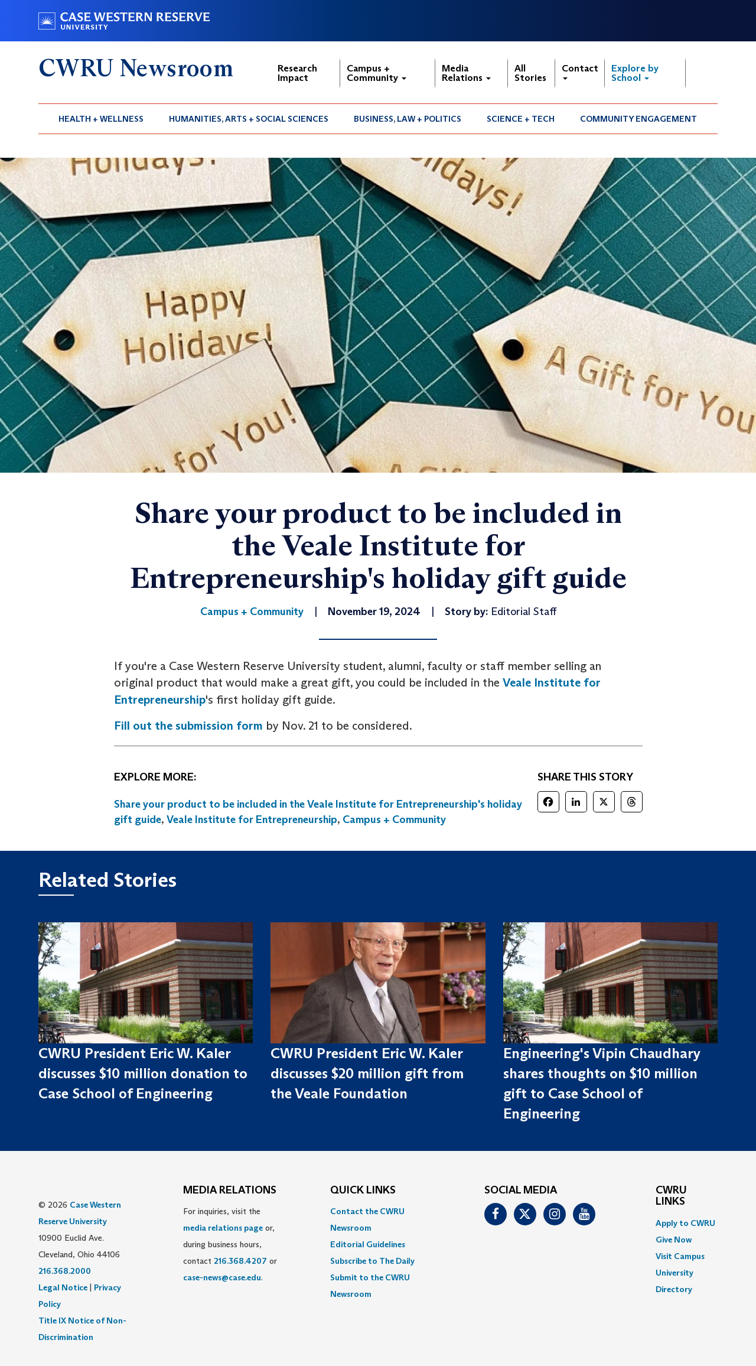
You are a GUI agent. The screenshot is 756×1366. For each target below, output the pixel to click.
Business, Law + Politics (407, 118)
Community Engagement (638, 118)
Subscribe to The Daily (372, 1261)
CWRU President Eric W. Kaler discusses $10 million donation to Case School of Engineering (142, 1073)
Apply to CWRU (685, 1223)
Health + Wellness (101, 118)
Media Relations (466, 73)
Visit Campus (680, 1256)
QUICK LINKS (363, 1190)
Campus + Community (376, 73)
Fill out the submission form (188, 725)
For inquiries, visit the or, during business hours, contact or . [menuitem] (230, 1244)
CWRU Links (671, 1196)
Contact (580, 71)
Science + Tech (521, 118)
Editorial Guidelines (367, 1244)
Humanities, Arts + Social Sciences (248, 118)
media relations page (223, 1227)
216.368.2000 (64, 1271)
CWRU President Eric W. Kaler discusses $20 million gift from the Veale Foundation (367, 1073)
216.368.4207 (240, 1261)
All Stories (530, 73)
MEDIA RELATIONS (229, 1190)
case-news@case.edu (222, 1277)
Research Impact (297, 73)
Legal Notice (62, 1287)
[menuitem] (101, 119)
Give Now (674, 1239)
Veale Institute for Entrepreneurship (252, 819)
